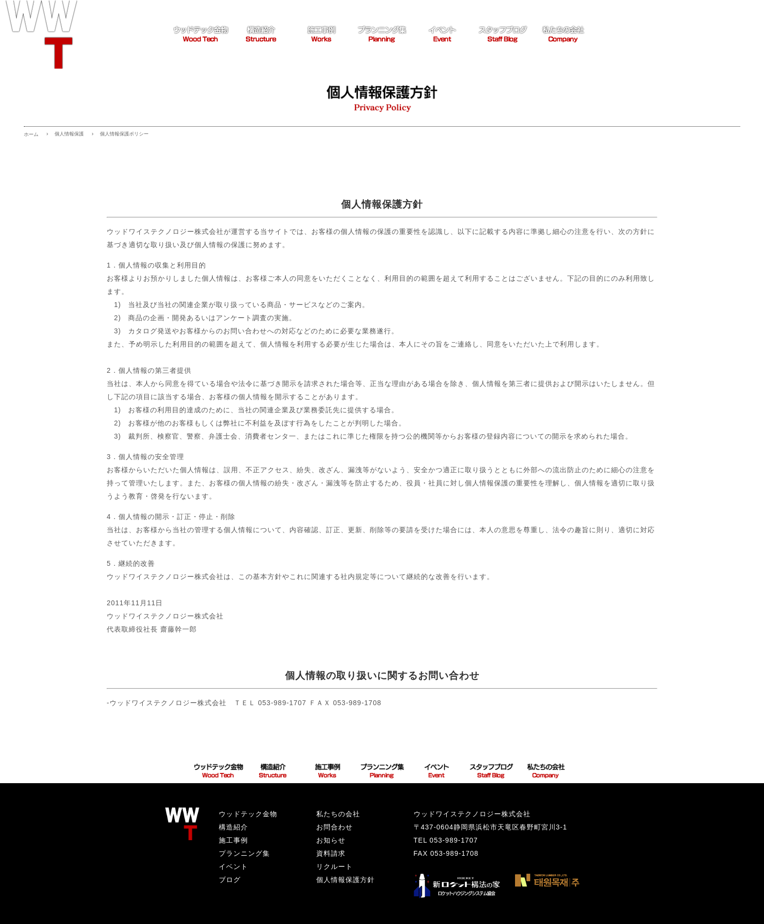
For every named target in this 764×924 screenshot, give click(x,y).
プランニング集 (244, 853)
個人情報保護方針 (345, 880)
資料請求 (330, 853)
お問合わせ (334, 827)
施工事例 (233, 840)
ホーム (31, 134)
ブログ (230, 880)
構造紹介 (233, 827)
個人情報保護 (69, 133)
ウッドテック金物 (248, 814)
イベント (233, 866)
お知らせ (330, 840)
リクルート (334, 866)
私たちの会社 (338, 814)
